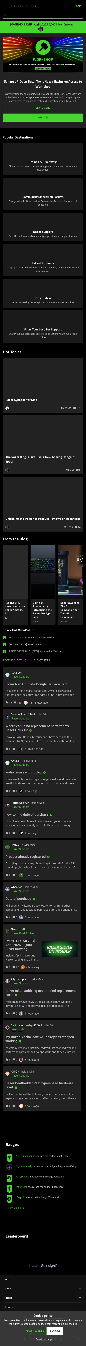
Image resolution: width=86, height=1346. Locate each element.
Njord (14, 929)
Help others (40, 660)
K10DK (15, 1071)
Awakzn (15, 760)
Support (43, 1297)
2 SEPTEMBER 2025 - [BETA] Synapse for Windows (35, 651)
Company (43, 1307)
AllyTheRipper (19, 979)
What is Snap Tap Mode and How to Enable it (32, 637)
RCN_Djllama (22, 1176)
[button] (43, 1339)
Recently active (14, 660)
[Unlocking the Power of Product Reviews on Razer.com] (43, 504)
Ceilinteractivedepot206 (25, 1025)
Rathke (15, 845)
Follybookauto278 (22, 714)
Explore (43, 1288)
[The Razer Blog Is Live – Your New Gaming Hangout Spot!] (43, 444)
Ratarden (16, 672)
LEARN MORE (43, 108)
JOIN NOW (43, 117)
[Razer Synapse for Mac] (43, 385)
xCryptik (19, 1197)
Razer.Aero (21, 1186)
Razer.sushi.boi (23, 1156)
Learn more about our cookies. (61, 1323)
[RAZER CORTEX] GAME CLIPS (25, 644)
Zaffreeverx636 (20, 803)
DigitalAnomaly (23, 1166)
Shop (43, 1279)
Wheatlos (16, 887)
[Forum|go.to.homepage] (22, 6)
